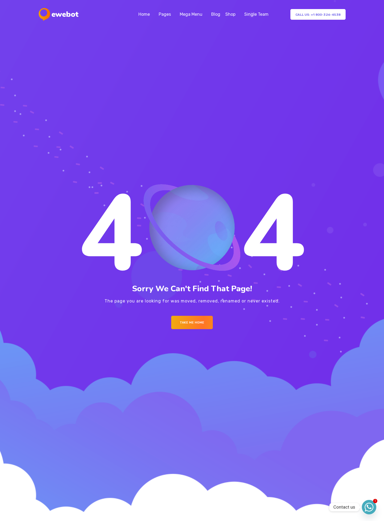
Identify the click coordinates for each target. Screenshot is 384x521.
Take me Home (192, 322)
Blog (215, 14)
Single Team (256, 14)
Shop (230, 14)
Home (144, 14)
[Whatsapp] (369, 507)
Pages (165, 14)
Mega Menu (191, 14)
